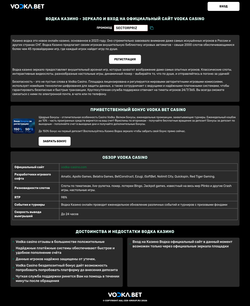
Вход (223, 6)
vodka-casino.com (74, 167)
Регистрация (125, 59)
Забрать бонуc (54, 141)
